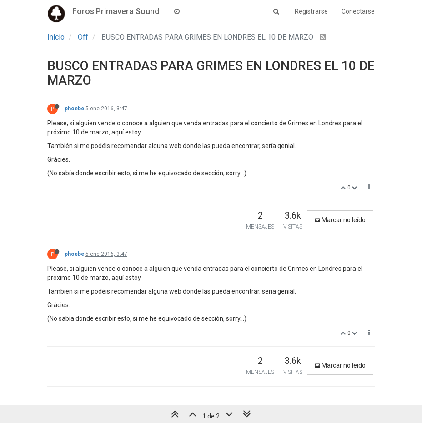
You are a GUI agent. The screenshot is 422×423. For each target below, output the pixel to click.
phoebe (74, 108)
